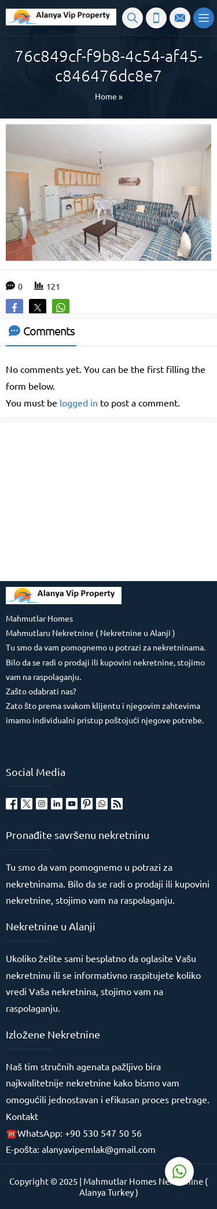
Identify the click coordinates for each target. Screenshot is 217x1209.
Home (106, 96)
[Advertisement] (92, 500)
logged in (79, 402)
